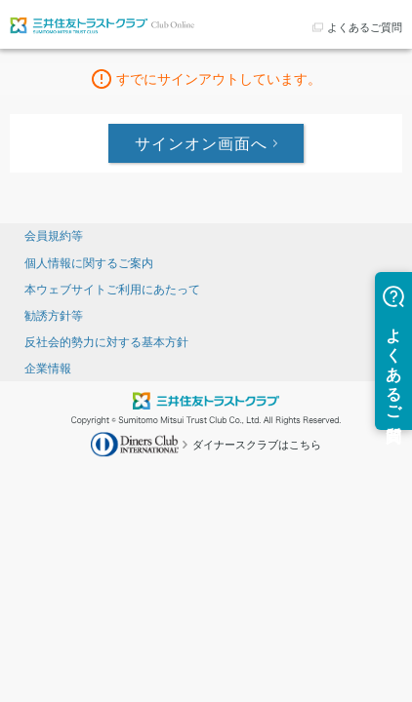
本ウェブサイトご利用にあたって (112, 289)
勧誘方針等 (53, 316)
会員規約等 (53, 236)
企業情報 (47, 368)
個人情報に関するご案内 (88, 263)
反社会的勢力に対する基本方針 (106, 342)
